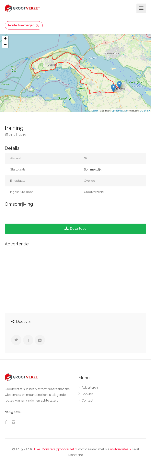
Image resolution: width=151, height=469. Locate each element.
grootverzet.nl (67, 449)
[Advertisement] (75, 278)
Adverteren (90, 387)
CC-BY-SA (145, 111)
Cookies (87, 394)
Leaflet (94, 111)
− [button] (5, 45)
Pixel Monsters (44, 449)
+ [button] (5, 39)
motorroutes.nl (121, 449)
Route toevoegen (23, 25)
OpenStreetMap (119, 111)
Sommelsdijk (92, 169)
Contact (87, 400)
